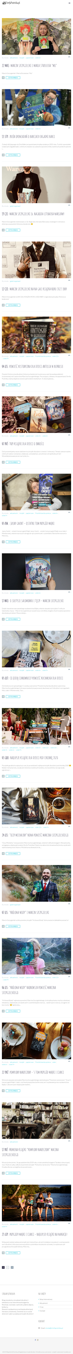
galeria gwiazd (15, 206)
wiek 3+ (38, 436)
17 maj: (33, 600)
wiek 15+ (54, 748)
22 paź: (33, 1072)
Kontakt (42, 1311)
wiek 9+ (6, 358)
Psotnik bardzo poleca (43, 356)
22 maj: (29, 65)
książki (22, 58)
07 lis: (25, 912)
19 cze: (33, 213)
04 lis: (32, 366)
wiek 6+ (38, 58)
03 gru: (30, 757)
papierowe (30, 58)
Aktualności (44, 1303)
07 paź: (23, 443)
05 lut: (32, 678)
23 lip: (34, 1234)
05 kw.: (28, 523)
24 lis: (35, 835)
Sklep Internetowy (46, 1299)
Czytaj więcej (13, 77)
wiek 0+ (38, 748)
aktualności (14, 58)
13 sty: (28, 136)
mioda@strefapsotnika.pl (54, 1328)
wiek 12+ (55, 356)
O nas (41, 1307)
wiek (54, 1062)
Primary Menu (69, 3)
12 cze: (34, 289)
